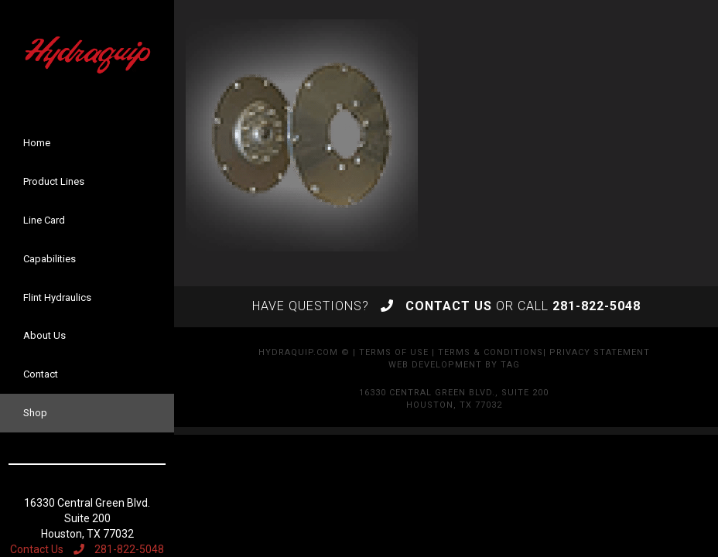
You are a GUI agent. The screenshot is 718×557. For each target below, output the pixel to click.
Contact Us (36, 549)
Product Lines (53, 181)
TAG (510, 365)
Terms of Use (394, 352)
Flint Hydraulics (57, 297)
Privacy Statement (599, 352)
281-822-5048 (119, 549)
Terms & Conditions (490, 352)
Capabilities (49, 259)
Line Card (44, 220)
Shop (35, 413)
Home (36, 143)
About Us (44, 335)
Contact (40, 374)
